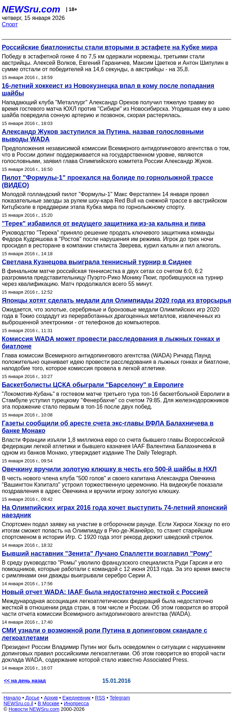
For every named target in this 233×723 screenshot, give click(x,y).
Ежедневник (77, 698)
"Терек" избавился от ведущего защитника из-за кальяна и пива (103, 223)
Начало (12, 698)
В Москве (48, 703)
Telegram (120, 698)
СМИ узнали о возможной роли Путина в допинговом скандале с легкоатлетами (104, 634)
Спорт (10, 24)
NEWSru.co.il (18, 703)
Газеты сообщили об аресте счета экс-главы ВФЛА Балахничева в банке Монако (107, 427)
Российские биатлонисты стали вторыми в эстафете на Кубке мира (109, 47)
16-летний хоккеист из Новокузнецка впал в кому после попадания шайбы (108, 89)
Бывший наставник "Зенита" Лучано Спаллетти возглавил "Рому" (107, 553)
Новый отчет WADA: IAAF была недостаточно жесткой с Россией (105, 592)
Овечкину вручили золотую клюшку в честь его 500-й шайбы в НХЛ (109, 469)
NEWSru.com (31, 9)
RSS (100, 698)
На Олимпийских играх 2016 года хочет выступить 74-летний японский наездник (114, 511)
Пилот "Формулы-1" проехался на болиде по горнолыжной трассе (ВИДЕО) (107, 181)
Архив (51, 698)
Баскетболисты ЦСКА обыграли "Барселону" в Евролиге (93, 384)
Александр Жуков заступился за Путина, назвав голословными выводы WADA (103, 135)
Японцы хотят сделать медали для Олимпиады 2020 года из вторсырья (116, 300)
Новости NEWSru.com (34, 709)
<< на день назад (25, 680)
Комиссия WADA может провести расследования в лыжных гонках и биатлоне (111, 342)
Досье (32, 698)
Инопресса (76, 703)
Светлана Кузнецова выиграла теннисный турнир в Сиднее (97, 262)
